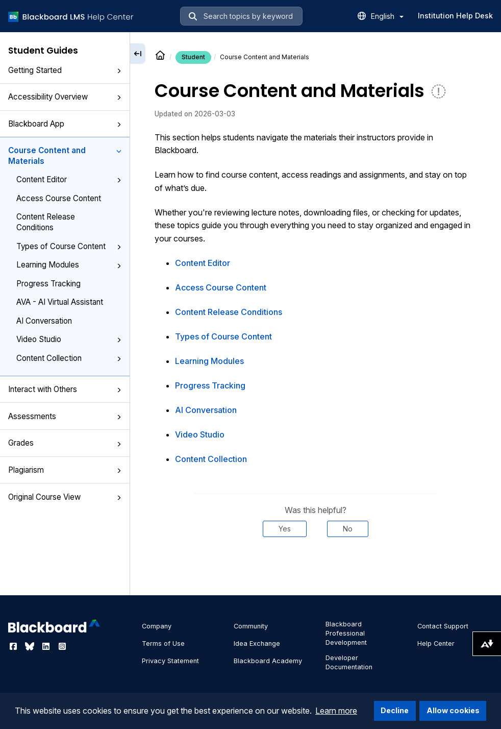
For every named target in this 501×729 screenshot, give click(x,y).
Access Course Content (58, 198)
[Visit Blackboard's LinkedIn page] (47, 646)
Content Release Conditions (45, 222)
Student (193, 57)
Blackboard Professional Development (346, 633)
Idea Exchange (257, 643)
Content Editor (68, 179)
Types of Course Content (68, 246)
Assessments (64, 416)
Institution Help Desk (455, 15)
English (387, 16)
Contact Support (442, 626)
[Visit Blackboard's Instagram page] (62, 646)
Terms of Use (163, 643)
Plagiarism (64, 470)
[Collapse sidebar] (137, 53)
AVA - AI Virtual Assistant (59, 302)
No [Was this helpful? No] (348, 528)
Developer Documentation (348, 662)
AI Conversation (44, 321)
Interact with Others (64, 389)
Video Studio (68, 339)
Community (251, 626)
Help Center (436, 643)
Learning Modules (68, 265)
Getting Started (64, 70)
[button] (118, 71)
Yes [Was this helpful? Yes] (285, 528)
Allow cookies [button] (453, 710)
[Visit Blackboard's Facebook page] (14, 646)
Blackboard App (64, 124)
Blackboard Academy (268, 661)
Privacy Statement (170, 661)
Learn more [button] (336, 711)
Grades (64, 443)
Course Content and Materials (64, 155)
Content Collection (68, 358)
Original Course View (64, 497)
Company (156, 626)
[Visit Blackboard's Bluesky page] (30, 646)
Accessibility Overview (64, 97)
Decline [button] (395, 710)
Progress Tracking (48, 283)
